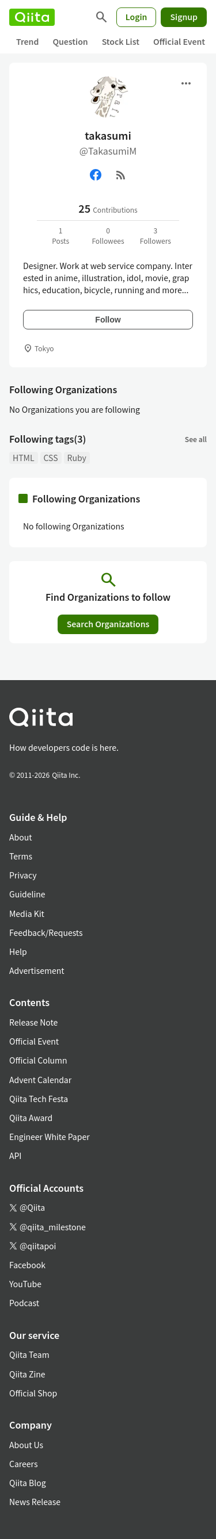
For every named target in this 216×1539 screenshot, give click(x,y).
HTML (24, 457)
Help (18, 951)
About (20, 837)
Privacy (22, 875)
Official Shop (33, 1393)
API (15, 1155)
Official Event (179, 41)
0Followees (108, 235)
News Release (34, 1501)
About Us (26, 1444)
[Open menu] (186, 83)
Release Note (33, 1022)
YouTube (25, 1283)
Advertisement (37, 970)
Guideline (27, 894)
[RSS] (121, 174)
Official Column (38, 1060)
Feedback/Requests (46, 932)
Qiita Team (29, 1354)
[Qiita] (32, 17)
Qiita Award (30, 1117)
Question (70, 41)
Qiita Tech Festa (38, 1098)
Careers (23, 1463)
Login (136, 16)
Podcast (24, 1302)
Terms (20, 856)
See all (196, 439)
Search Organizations (108, 624)
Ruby (76, 457)
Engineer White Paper (49, 1136)
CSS (51, 457)
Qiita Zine (27, 1374)
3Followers (155, 235)
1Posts (60, 235)
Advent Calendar (40, 1079)
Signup (184, 16)
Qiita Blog (27, 1482)
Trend (27, 41)
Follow (107, 319)
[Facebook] (95, 174)
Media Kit (26, 913)
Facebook (27, 1265)
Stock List (120, 41)
